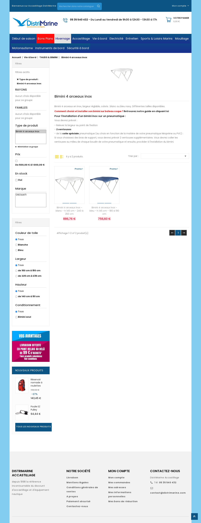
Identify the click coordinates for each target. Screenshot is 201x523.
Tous (21, 239)
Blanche (23, 244)
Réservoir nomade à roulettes (36, 382)
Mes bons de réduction (123, 501)
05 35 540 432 (79, 19)
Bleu (20, 250)
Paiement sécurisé (78, 501)
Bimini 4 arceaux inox (30, 131)
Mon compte (116, 477)
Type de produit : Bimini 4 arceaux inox (29, 81)
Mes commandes (119, 482)
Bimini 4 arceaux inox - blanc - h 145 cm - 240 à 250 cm (69, 210)
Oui (20, 179)
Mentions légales (77, 482)
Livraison (72, 477)
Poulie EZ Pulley (35, 408)
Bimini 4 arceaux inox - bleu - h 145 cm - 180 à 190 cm (104, 210)
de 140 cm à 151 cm (29, 296)
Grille (56, 156)
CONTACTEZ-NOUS (165, 471)
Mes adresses (117, 487)
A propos (72, 496)
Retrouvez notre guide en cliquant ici (146, 111)
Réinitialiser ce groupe (27, 147)
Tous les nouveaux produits (33, 426)
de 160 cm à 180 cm (29, 270)
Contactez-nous (77, 506)
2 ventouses (63, 129)
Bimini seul (24, 316)
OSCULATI (30, 195)
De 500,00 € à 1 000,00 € (30, 164)
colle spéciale (70, 133)
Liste (61, 156)
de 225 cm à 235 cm (29, 275)
